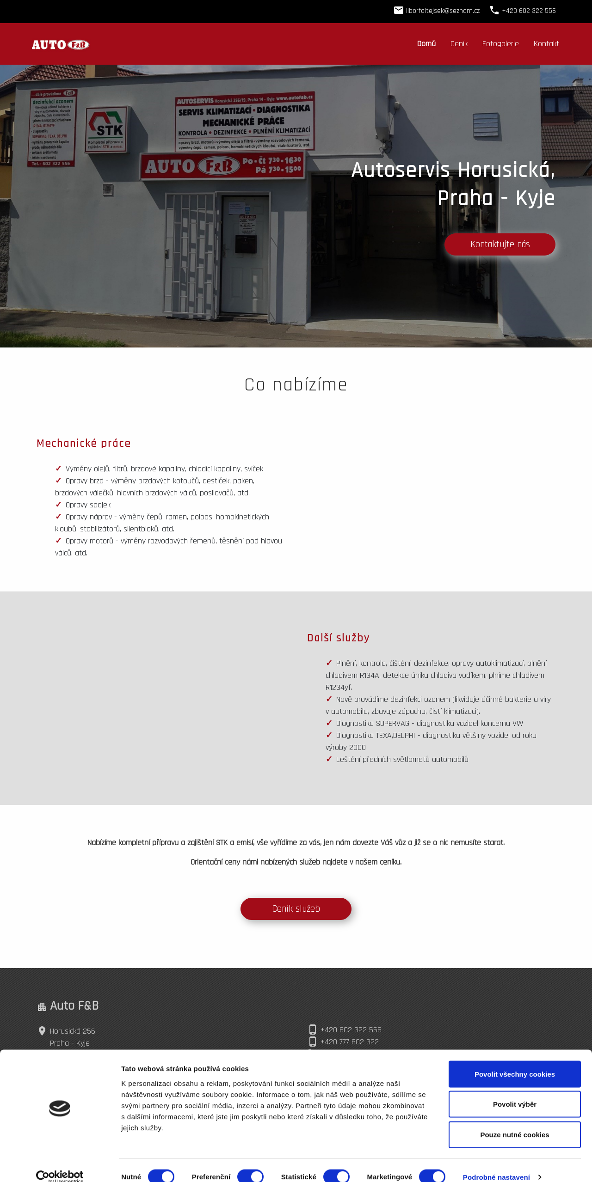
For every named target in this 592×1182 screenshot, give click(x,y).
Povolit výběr (514, 1091)
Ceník (459, 43)
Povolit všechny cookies (515, 1061)
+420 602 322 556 (351, 1029)
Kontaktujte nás (500, 244)
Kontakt (546, 43)
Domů (426, 43)
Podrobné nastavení (496, 1164)
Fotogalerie (500, 43)
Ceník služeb (296, 909)
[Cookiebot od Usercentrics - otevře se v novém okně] (59, 1164)
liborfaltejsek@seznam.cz (443, 11)
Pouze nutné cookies (514, 1121)
